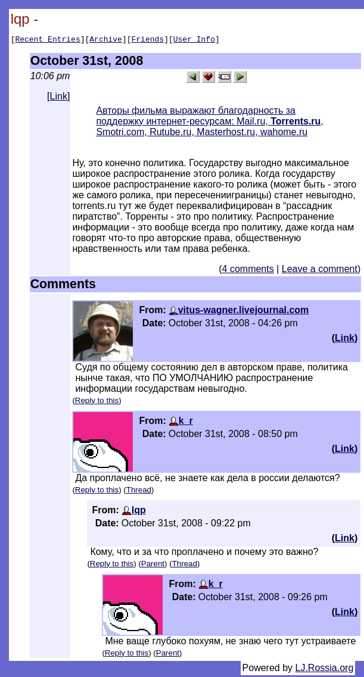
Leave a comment (319, 271)
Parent (152, 565)
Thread (138, 491)
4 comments (248, 271)
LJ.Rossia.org (324, 669)
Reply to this (97, 402)
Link (58, 98)
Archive (105, 40)
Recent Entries (47, 40)
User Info (194, 40)
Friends (148, 40)
